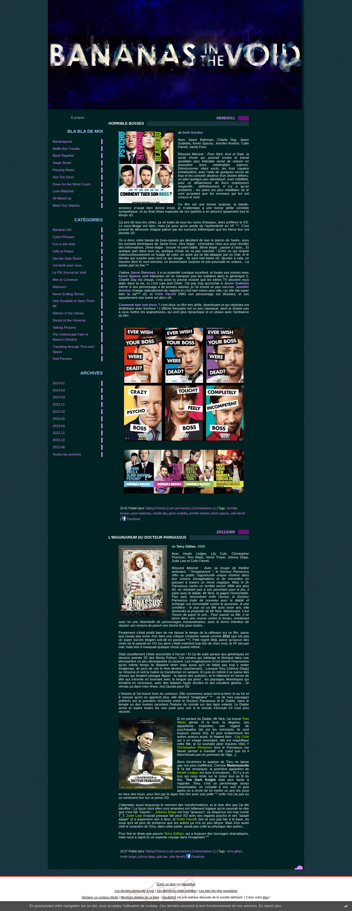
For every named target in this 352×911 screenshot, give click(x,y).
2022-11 (59, 433)
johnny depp (146, 856)
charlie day (160, 513)
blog (266, 897)
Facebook (131, 519)
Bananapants (62, 141)
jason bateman (141, 513)
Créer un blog (166, 884)
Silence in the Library (68, 313)
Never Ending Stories (68, 294)
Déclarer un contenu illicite (100, 897)
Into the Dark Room (67, 258)
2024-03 (59, 397)
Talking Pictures (64, 327)
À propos (77, 117)
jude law (162, 856)
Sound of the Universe (69, 320)
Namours (59, 287)
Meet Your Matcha (66, 205)
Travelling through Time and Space (73, 349)
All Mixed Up (62, 198)
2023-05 (59, 419)
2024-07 (59, 383)
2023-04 (59, 426)
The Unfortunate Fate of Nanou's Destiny (70, 337)
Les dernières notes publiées (177, 890)
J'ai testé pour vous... (68, 265)
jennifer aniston (199, 513)
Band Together (63, 155)
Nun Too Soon (63, 177)
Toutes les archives (67, 454)
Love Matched (63, 191)
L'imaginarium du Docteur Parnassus (147, 537)
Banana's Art (62, 229)
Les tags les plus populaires (218, 890)
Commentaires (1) (204, 508)
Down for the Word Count (71, 184)
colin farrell (237, 513)
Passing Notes (63, 170)
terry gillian (234, 851)
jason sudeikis (178, 513)
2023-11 (59, 404)
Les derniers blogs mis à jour (134, 890)
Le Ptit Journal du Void (69, 272)
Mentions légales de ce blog (140, 897)
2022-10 (59, 440)
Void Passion (62, 358)
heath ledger (128, 856)
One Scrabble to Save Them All (74, 303)
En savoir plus (270, 906)
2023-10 (59, 411)
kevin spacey (220, 513)
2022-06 (59, 447)
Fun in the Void (64, 244)
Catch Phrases (63, 237)
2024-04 (59, 390)
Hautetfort (188, 884)
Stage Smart (62, 162)
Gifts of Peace (63, 251)
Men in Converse (65, 279)
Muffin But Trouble (66, 148)
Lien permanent (179, 508)
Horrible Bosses (126, 123)
